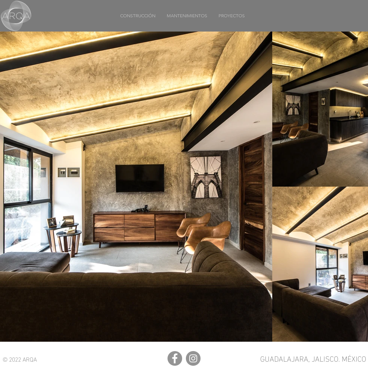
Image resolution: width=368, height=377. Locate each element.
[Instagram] (193, 358)
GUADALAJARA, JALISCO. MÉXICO (313, 358)
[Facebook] (174, 358)
